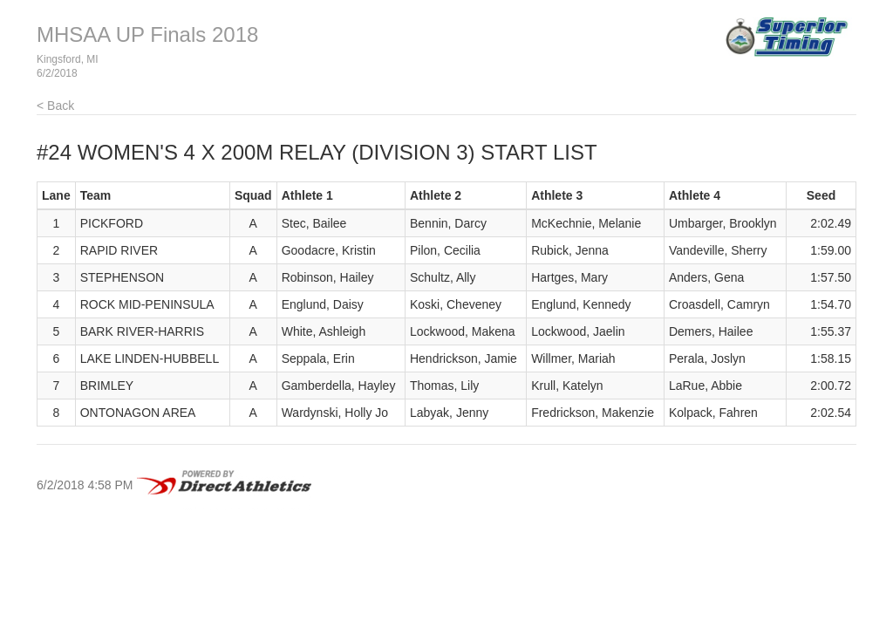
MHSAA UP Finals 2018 (147, 34)
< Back (55, 106)
